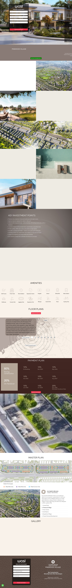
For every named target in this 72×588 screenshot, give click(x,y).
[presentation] (17, 26)
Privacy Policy (59, 578)
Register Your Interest (19, 29)
